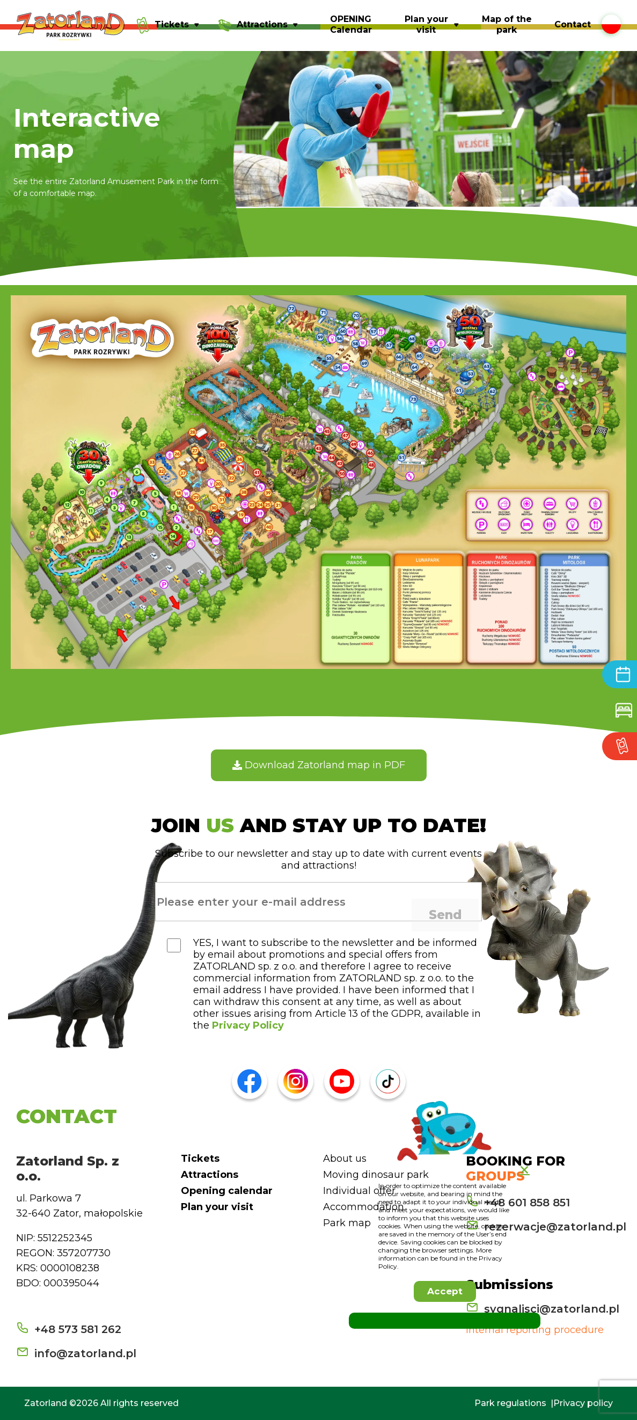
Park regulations (510, 1403)
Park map (347, 1223)
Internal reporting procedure (535, 1330)
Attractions (209, 1175)
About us (345, 1158)
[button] (445, 1291)
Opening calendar (227, 1191)
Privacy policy (583, 1403)
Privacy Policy (248, 1025)
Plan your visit (217, 1207)
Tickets (200, 1158)
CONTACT (66, 1116)
